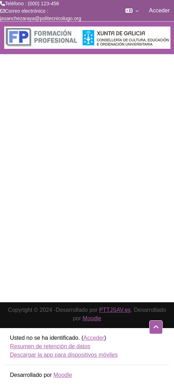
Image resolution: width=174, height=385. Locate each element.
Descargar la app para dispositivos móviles (64, 355)
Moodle (92, 318)
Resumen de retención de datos (50, 346)
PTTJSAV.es (115, 310)
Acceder (159, 10)
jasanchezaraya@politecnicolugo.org (40, 18)
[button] (132, 10)
